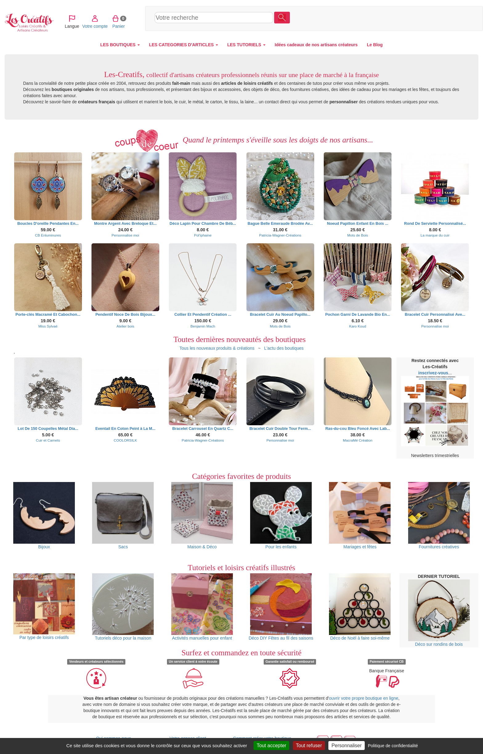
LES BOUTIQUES (120, 44)
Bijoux (44, 515)
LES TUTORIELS (246, 44)
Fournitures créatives (439, 515)
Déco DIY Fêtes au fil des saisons (281, 607)
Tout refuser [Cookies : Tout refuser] (309, 745)
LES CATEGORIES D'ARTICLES (183, 44)
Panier (437, 18)
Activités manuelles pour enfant (202, 607)
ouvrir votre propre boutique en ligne (363, 698)
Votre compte (414, 18)
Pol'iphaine (203, 235)
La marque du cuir (434, 235)
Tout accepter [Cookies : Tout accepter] (271, 745)
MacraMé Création (357, 440)
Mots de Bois (357, 235)
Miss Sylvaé (48, 326)
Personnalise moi (125, 235)
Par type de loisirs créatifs (44, 606)
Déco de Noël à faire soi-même (360, 607)
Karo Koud (357, 326)
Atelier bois (125, 326)
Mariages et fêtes (360, 515)
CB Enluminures (48, 235)
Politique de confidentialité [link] (393, 745)
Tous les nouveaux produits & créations (216, 348)
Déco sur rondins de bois (439, 613)
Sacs (123, 515)
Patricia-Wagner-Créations (280, 235)
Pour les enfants (281, 515)
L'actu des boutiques (284, 348)
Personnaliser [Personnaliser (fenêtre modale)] (346, 745)
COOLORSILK (125, 440)
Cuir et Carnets (48, 440)
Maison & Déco (202, 515)
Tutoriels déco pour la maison (123, 607)
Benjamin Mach (202, 326)
